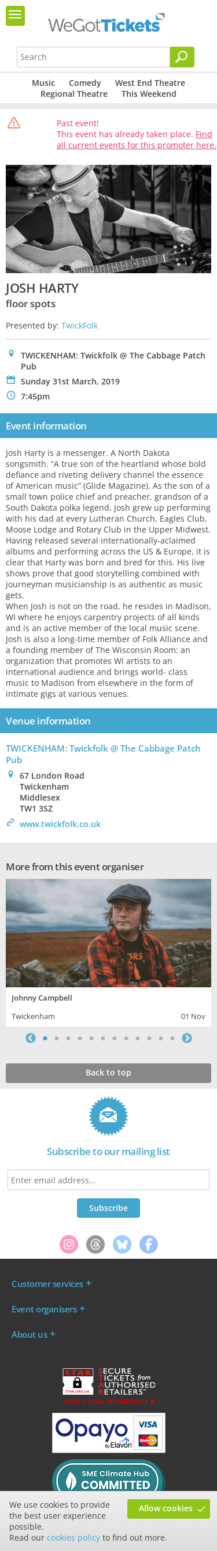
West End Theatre (150, 82)
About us (29, 1334)
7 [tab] (114, 1038)
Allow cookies (166, 1508)
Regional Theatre (74, 93)
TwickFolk (79, 325)
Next (187, 1038)
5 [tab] (91, 1038)
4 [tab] (80, 1038)
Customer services (47, 1283)
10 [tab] (149, 1038)
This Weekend (149, 93)
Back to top (108, 1072)
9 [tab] (138, 1038)
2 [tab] (57, 1038)
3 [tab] (68, 1038)
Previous (30, 1038)
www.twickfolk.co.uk (60, 823)
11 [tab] (161, 1038)
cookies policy (73, 1537)
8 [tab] (126, 1038)
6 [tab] (103, 1038)
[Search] (182, 57)
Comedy (85, 82)
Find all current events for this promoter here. (136, 139)
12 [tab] (172, 1038)
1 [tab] (45, 1038)
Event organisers (44, 1309)
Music (43, 82)
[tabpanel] (108, 951)
